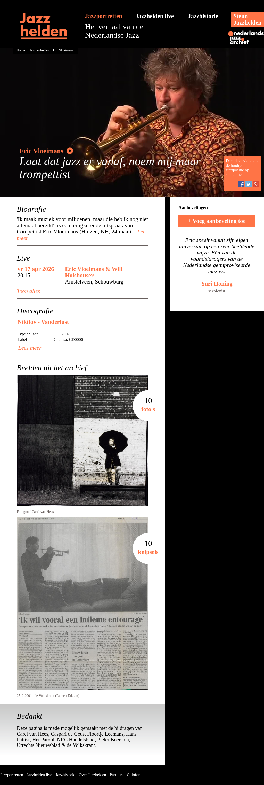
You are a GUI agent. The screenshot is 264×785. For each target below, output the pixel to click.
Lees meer (29, 347)
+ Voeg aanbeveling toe (217, 221)
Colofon (133, 775)
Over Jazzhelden (92, 775)
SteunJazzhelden (247, 19)
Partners (116, 775)
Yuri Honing (217, 283)
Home (21, 50)
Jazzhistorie (203, 16)
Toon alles (28, 291)
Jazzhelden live (154, 16)
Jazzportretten (103, 16)
